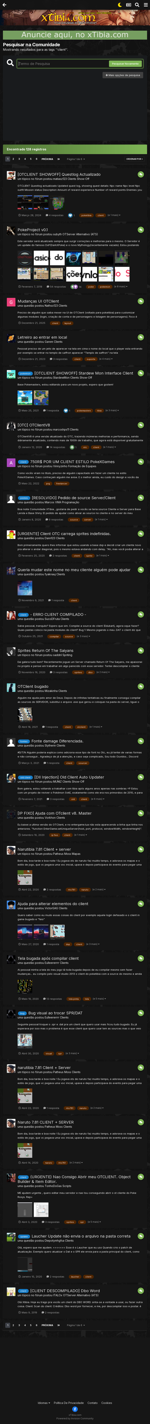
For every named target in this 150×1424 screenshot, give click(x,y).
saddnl (57, 654)
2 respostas (58, 555)
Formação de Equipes (82, 466)
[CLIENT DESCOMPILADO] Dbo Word (65, 1290)
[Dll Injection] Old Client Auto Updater (69, 777)
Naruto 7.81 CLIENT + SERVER (46, 1122)
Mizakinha (51, 690)
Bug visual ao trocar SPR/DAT (55, 1012)
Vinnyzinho (60, 466)
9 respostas (54, 519)
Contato (93, 1402)
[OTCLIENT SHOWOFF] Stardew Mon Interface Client (83, 373)
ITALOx (57, 1295)
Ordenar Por (134, 159)
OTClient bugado (33, 686)
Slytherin (50, 745)
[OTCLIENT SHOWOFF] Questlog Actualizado (59, 174)
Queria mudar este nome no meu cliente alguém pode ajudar (74, 569)
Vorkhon (50, 817)
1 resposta (51, 410)
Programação (70, 502)
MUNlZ (57, 781)
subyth (57, 234)
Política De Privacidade (69, 1402)
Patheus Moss (62, 853)
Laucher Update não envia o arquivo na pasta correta (81, 1236)
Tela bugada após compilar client (48, 958)
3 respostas (59, 358)
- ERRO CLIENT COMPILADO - (58, 614)
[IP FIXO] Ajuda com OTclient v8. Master (55, 813)
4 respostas (54, 215)
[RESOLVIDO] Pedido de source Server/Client (74, 497)
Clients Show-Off (78, 178)
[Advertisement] (75, 107)
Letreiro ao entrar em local (42, 337)
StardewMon (61, 377)
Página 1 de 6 (76, 158)
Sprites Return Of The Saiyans (45, 650)
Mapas (76, 853)
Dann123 (50, 538)
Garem (49, 341)
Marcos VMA (53, 502)
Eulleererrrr (52, 962)
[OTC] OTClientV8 (34, 425)
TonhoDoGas (53, 1185)
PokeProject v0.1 (33, 229)
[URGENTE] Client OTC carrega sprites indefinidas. (64, 533)
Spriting (67, 654)
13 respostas (52, 998)
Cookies (106, 1402)
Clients (63, 305)
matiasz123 (60, 178)
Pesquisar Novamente (125, 63)
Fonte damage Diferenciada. (57, 741)
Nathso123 (51, 305)
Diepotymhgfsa (54, 1240)
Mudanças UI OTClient (38, 301)
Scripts (66, 1185)
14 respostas (55, 446)
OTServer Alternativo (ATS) (80, 234)
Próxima (47, 158)
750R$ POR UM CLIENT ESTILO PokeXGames (72, 461)
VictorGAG (51, 908)
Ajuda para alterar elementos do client (53, 903)
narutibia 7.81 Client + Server (44, 1067)
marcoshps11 (61, 429)
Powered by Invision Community (75, 1418)
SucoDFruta (52, 618)
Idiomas (44, 1402)
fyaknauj (50, 574)
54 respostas (56, 286)
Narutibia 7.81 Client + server (44, 849)
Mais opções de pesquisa (123, 75)
